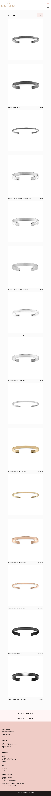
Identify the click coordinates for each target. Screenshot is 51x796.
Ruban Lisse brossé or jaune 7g (16, 517)
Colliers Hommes (6, 748)
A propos (4, 755)
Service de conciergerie (25, 713)
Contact (4, 761)
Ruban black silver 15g (14, 61)
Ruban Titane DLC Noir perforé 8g (17, 699)
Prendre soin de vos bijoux (25, 718)
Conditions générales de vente (9, 760)
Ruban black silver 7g (14, 153)
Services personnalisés (7, 758)
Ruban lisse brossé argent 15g (16, 335)
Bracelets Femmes (6, 733)
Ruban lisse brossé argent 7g (16, 426)
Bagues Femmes (6, 729)
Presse (3, 756)
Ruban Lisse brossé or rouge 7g (16, 608)
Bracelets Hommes (6, 746)
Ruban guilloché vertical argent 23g (18, 289)
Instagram (4, 770)
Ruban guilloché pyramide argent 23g (18, 244)
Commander (25, 716)
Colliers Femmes (6, 734)
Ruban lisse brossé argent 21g (16, 380)
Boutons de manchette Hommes (9, 745)
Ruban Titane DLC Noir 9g (14, 653)
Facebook (4, 768)
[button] (48, 3)
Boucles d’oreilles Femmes (8, 731)
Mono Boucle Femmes (7, 736)
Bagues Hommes (6, 743)
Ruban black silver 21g (14, 107)
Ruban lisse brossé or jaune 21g (17, 471)
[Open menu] (48, 7)
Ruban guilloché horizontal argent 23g (19, 198)
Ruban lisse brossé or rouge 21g (17, 562)
